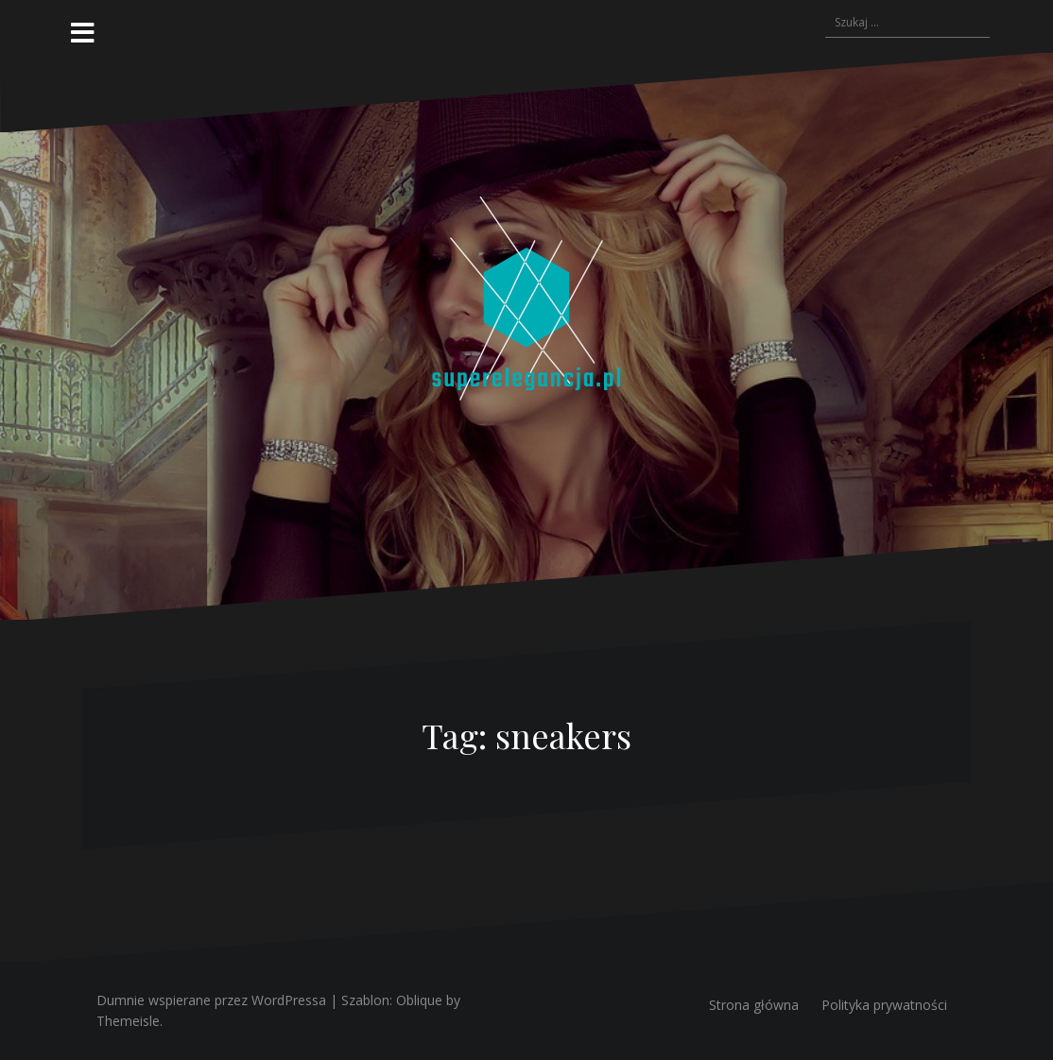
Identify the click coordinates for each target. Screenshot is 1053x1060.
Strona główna (754, 1005)
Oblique (419, 1000)
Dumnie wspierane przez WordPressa (211, 1000)
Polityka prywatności (884, 1005)
